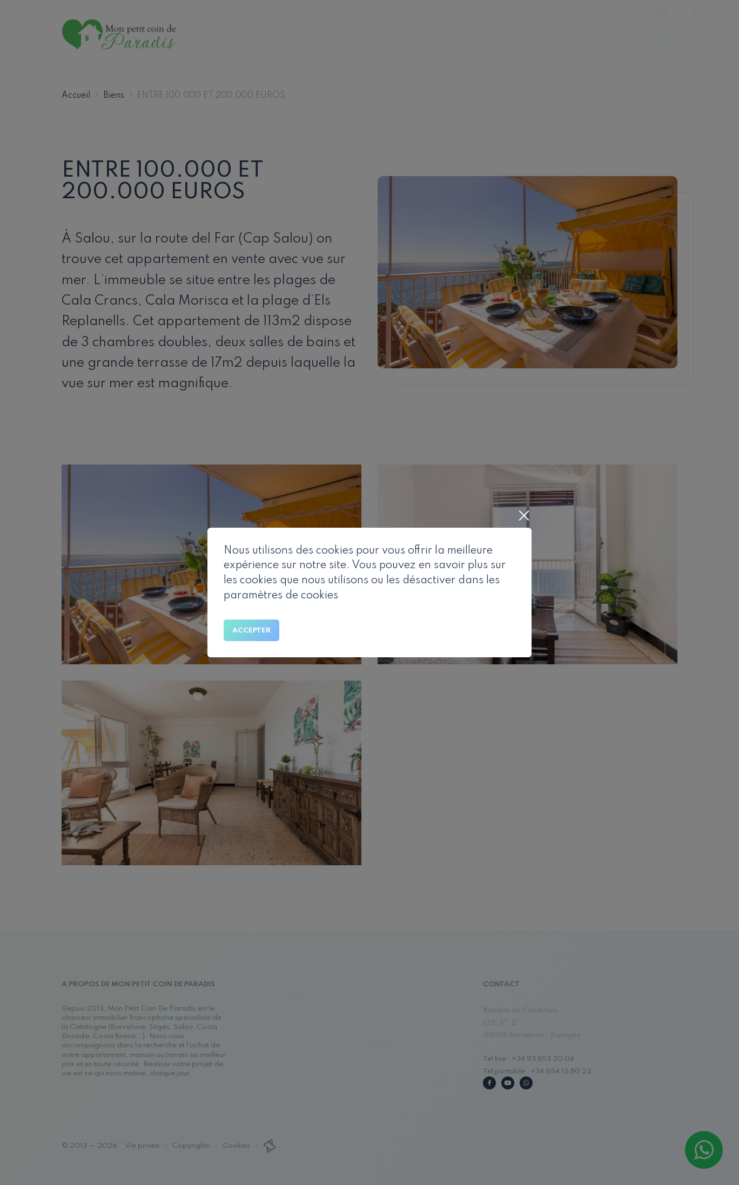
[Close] (523, 517)
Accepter (251, 630)
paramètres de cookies (281, 595)
